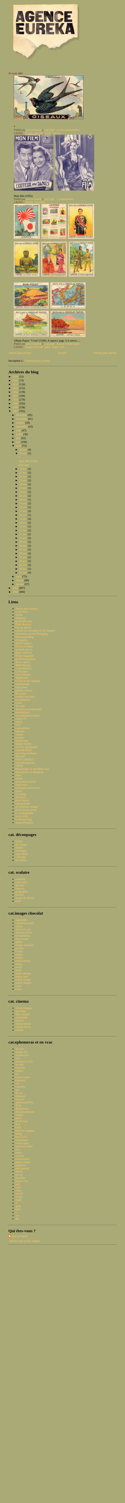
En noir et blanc (24, 646)
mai (18, 441)
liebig (18, 1133)
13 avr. (23, 526)
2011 (16, 395)
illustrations (22, 1108)
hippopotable (22, 803)
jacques (19, 948)
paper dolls (21, 853)
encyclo (19, 1099)
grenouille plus (23, 621)
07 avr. (23, 549)
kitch (18, 1127)
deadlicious (21, 740)
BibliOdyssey (23, 665)
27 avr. (23, 472)
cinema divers (23, 1026)
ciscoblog (20, 794)
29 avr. (23, 453)
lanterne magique (25, 1130)
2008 (16, 407)
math (18, 901)
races (18, 1187)
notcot (18, 721)
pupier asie (58, 346)
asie (17, 1058)
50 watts (20, 706)
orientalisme (22, 1158)
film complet (22, 1014)
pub (17, 1184)
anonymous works (25, 781)
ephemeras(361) (24, 1102)
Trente (19, 614)
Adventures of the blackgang (31, 633)
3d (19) (19, 1048)
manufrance (22, 1140)
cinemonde (21, 1017)
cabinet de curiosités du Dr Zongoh (35, 630)
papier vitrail (22, 1162)
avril (19, 445)
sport (18, 1206)
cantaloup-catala (24, 923)
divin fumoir (22, 800)
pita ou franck (19, 1236)
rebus (18, 1190)
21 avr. (23, 495)
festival (19, 1020)
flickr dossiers (23, 624)
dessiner (19, 885)
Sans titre (24, 464)
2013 (16, 388)
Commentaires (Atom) (37, 360)
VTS (18, 724)
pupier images (23, 982)
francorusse (21, 938)
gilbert (19, 941)
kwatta (19, 951)
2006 (16, 587)
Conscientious (23, 668)
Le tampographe (24, 813)
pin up (18, 1174)
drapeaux (20, 1096)
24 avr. (23, 484)
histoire (19, 894)
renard (19, 1193)
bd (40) (19, 1064)
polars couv (21, 1180)
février (20, 580)
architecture (22, 1055)
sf (16, 1202)
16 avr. (23, 514)
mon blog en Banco (26, 753)
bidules (19, 1070)
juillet (19, 434)
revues (19, 1196)
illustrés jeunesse (24, 1111)
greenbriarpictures (25, 658)
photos (19, 1171)
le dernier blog (23, 819)
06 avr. (23, 553)
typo (17, 1209)
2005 (16, 591)
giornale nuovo (23, 649)
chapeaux (20, 618)
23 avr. (23, 488)
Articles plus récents (19, 352)
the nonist (20, 693)
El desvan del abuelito (27, 680)
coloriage (20, 857)
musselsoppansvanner (27, 715)
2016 (16, 376)
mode (18, 1152)
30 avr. (23, 449)
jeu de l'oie (21, 1121)
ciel (17, 1083)
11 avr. (23, 534)
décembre (22, 415)
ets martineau (22, 935)
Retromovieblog (24, 636)
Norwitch (20, 797)
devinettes (21, 860)
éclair (18, 989)
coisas (18, 702)
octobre (20, 422)
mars (19, 576)
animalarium (22, 684)
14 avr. (23, 522)
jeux (17, 1124)
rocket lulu (21, 611)
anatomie (20, 879)
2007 (16, 411)
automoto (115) (24, 1061)
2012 (16, 391)
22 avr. (23, 491)
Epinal (19, 841)
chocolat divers (23, 932)
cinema (29, 202)
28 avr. (23, 468)
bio (17, 1074)
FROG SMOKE (24, 759)
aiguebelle (21, 919)
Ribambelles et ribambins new (32, 768)
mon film (39, 202)
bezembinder (22, 699)
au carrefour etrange (26, 806)
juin (18, 438)
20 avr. (23, 499)
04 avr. (23, 561)
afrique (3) (21, 1052)
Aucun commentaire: (68, 129)
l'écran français (23, 1007)
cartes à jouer (22, 1077)
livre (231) (21, 1136)
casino (19, 926)
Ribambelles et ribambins (29, 772)
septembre (22, 426)
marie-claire (22, 1143)
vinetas (19, 734)
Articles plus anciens (105, 352)
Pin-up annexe (23, 627)
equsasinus (21, 687)
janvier (20, 584)
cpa (17, 1089)
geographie (21, 891)
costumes (20, 1086)
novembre (22, 418)
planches (20, 1177)
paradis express (23, 690)
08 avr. (23, 545)
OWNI (19, 765)
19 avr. (23, 503)
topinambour (22, 728)
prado (18, 970)
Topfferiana (21, 677)
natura (18, 963)
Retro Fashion (23, 643)
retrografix (21, 640)
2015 (16, 380)
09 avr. (23, 541)
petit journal (22, 1168)
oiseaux (56, 133)
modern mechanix (25, 696)
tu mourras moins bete (27, 787)
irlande (19, 1114)
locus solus (21, 816)
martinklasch (22, 712)
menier (19, 954)
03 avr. (23, 564)
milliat (19, 957)
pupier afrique (23, 973)
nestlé (48, 133)
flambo (19, 847)
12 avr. (23, 530)
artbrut (19, 778)
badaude (20, 731)
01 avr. (23, 572)
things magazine (24, 655)
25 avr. (23, 480)
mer (17, 1149)
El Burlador (21, 671)
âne (17, 1218)
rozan (18, 985)
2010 (16, 399)
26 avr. (23, 476)
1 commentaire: (65, 199)
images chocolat (34, 133)
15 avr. (23, 518)
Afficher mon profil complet (24, 1241)
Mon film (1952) (28, 461)
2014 (16, 384)
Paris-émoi (21, 784)
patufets (19, 737)
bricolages (21, 850)
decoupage (21, 844)
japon (48, 346)
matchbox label (23, 1146)
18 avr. (23, 507)
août (19, 430)
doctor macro (22, 662)
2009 (16, 403)
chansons (20, 1080)
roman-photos (23, 1023)
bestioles (20, 1067)
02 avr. (23, 568)
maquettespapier (24, 822)
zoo (17, 1215)
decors (19, 1092)
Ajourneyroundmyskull (28, 709)
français (19, 888)
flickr (18, 1105)
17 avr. (23, 511)
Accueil (62, 352)
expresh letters (23, 750)
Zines (18, 775)
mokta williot (22, 960)
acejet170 (20, 718)
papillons (20, 1165)
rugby (18, 1199)
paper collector (23, 652)
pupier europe (23, 979)
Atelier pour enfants (26, 608)
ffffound (19, 756)
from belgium (23, 674)
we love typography (26, 746)
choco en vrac (23, 929)
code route (21, 882)
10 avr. (23, 538)
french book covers (26, 809)
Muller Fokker (23, 743)
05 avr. (23, 557)
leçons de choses (24, 897)
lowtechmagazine (25, 762)
